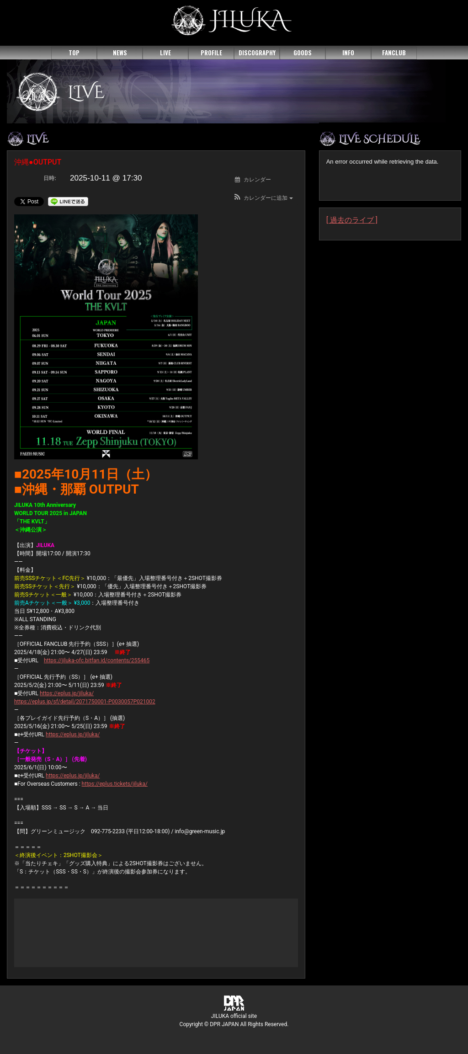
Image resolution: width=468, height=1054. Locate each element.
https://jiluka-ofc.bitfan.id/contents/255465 (96, 660)
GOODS (302, 52)
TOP (74, 52)
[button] (263, 198)
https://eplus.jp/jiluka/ (67, 693)
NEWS (120, 52)
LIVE (165, 52)
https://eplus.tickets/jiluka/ (115, 784)
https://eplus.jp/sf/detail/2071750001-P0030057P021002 (84, 701)
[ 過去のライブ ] (352, 220)
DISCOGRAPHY (257, 52)
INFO (348, 52)
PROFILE (211, 52)
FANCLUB (394, 52)
